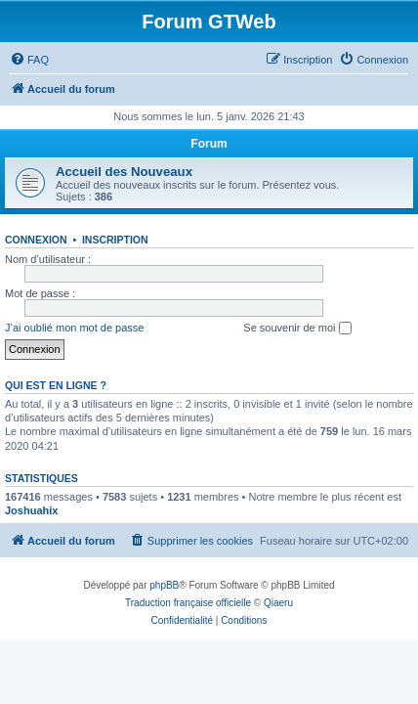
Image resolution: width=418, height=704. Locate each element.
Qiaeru (278, 602)
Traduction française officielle (188, 602)
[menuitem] (29, 59)
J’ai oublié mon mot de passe (74, 327)
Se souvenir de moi (297, 328)
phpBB (164, 585)
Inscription (115, 239)
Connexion (36, 239)
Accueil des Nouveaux (124, 171)
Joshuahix (31, 510)
